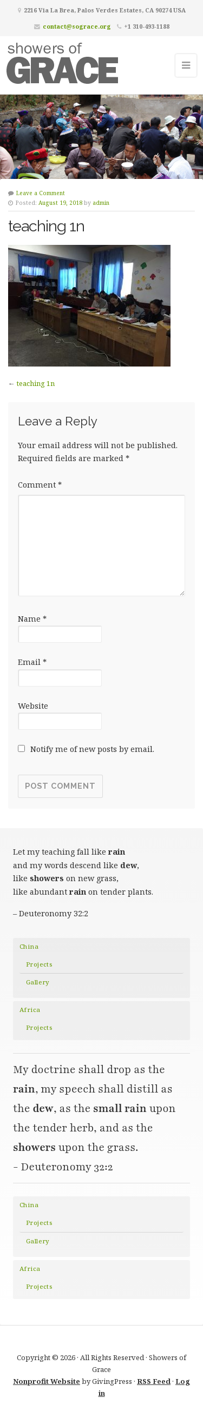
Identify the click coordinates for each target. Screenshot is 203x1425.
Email (32, 662)
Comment (40, 485)
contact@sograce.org (77, 26)
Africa (29, 1010)
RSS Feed (154, 1381)
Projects (39, 964)
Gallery (38, 982)
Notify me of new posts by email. (92, 749)
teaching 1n (36, 383)
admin (101, 203)
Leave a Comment (40, 193)
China (28, 946)
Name (32, 619)
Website (33, 706)
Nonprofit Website (46, 1381)
